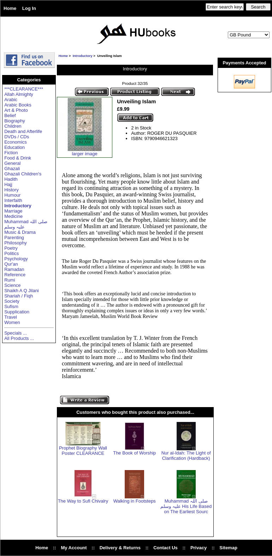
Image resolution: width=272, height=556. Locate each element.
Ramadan (14, 269)
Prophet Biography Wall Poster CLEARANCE (83, 450)
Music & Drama (20, 232)
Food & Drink (17, 158)
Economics (15, 142)
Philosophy (15, 242)
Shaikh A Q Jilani (21, 290)
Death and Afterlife (23, 131)
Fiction (11, 152)
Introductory (83, 56)
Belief (10, 115)
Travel (10, 317)
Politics (11, 253)
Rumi (9, 280)
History (11, 189)
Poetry (11, 248)
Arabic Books (17, 105)
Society (11, 301)
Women (12, 322)
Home (10, 8)
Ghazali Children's (22, 173)
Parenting (14, 237)
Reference (14, 274)
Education (14, 147)
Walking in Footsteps (134, 501)
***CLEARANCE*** (23, 89)
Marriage (13, 211)
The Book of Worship (134, 453)
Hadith (11, 179)
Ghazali (12, 168)
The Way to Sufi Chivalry (83, 501)
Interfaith (13, 200)
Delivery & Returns (120, 547)
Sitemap (228, 547)
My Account (74, 547)
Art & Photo (16, 110)
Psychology (16, 258)
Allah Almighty (18, 94)
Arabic (10, 99)
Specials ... (15, 333)
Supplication (16, 311)
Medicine (13, 216)
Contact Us (165, 547)
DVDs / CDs (16, 136)
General (12, 163)
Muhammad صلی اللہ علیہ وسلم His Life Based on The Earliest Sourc (186, 506)
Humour (12, 195)
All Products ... (19, 338)
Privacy (198, 547)
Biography (14, 120)
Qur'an (11, 264)
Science (12, 285)
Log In (29, 8)
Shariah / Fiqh (18, 296)
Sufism (11, 306)
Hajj (8, 184)
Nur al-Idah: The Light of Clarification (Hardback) (186, 455)
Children (12, 126)
